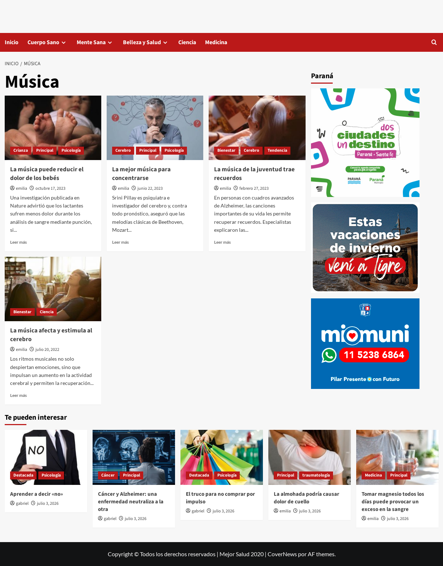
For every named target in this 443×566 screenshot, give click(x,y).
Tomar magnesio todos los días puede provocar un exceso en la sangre (393, 501)
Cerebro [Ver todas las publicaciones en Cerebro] (123, 150)
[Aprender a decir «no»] (46, 457)
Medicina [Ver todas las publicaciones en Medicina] (373, 475)
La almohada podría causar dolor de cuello (306, 498)
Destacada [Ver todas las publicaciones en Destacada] (23, 475)
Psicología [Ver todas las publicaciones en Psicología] (71, 150)
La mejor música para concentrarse (141, 174)
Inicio (11, 42)
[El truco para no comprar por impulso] (221, 457)
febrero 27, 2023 (254, 188)
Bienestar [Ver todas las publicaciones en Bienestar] (226, 150)
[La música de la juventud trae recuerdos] (257, 128)
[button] (434, 42)
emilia (21, 188)
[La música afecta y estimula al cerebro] (53, 289)
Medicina (216, 42)
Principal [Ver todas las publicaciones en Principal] (44, 150)
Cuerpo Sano (43, 42)
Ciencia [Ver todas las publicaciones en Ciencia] (47, 312)
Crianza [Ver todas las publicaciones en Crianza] (20, 150)
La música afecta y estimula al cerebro (51, 335)
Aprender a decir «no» (36, 494)
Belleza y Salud (142, 42)
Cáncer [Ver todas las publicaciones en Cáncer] (108, 475)
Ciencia (187, 42)
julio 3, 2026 (48, 503)
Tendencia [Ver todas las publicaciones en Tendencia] (277, 150)
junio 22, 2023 (150, 188)
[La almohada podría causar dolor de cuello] (309, 457)
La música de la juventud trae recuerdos (254, 174)
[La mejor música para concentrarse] (155, 128)
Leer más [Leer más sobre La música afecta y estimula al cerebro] (18, 395)
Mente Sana (91, 42)
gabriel (22, 503)
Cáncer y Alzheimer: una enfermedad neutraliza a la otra (130, 501)
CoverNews (282, 553)
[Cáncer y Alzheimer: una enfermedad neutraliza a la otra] (134, 457)
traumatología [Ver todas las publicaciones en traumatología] (316, 475)
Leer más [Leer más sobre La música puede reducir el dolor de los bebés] (18, 242)
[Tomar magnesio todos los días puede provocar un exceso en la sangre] (397, 457)
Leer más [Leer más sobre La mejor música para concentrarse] (120, 242)
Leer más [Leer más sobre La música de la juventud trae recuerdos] (222, 242)
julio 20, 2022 (47, 350)
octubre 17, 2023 (50, 188)
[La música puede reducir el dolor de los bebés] (53, 128)
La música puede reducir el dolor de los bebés (47, 174)
